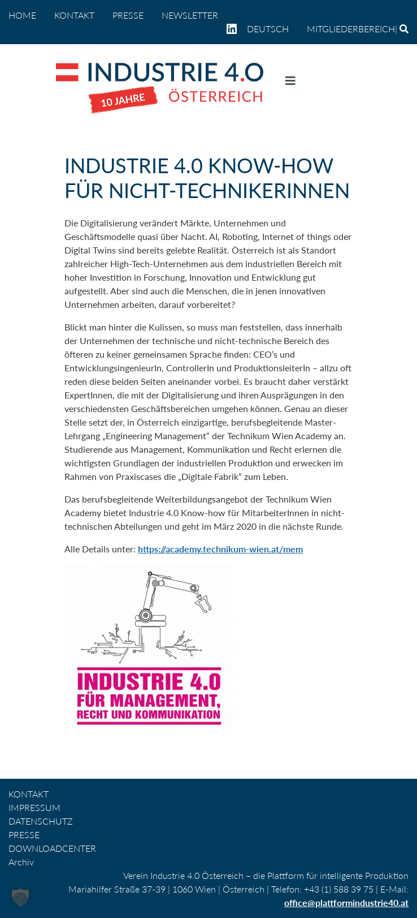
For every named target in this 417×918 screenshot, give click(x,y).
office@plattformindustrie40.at (346, 902)
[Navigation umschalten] (290, 83)
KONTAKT (74, 15)
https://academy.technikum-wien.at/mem (220, 548)
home (22, 15)
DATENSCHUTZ (40, 821)
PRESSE (128, 15)
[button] (20, 897)
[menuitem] (272, 29)
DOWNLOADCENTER (52, 848)
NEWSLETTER (190, 15)
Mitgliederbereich (351, 28)
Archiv (21, 861)
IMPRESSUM (34, 807)
